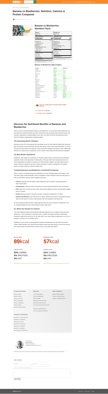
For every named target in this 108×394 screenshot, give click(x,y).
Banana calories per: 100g (18, 263)
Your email (35, 363)
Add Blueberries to (44, 113)
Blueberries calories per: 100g (49, 263)
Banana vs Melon (17, 305)
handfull (58, 263)
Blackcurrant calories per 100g (39, 300)
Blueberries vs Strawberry (19, 326)
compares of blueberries (22, 330)
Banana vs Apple (17, 294)
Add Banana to (43, 110)
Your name (16, 363)
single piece (28, 263)
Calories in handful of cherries (39, 308)
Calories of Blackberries (38, 296)
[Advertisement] (23, 50)
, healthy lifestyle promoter (23, 19)
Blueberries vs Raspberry (19, 328)
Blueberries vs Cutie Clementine (21, 317)
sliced (39, 263)
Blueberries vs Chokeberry (19, 319)
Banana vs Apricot (18, 296)
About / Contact (87, 391)
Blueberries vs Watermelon (19, 323)
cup (31, 263)
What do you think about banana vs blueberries (22, 367)
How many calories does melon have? (41, 305)
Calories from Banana (37, 294)
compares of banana (21, 307)
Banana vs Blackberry (18, 300)
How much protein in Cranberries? (40, 310)
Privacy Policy (80, 391)
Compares (18, 7)
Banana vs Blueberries (24, 7)
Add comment (17, 379)
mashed (34, 263)
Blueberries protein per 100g (39, 302)
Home (14, 7)
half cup (68, 263)
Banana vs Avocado (18, 298)
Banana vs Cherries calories (58, 296)
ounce (25, 263)
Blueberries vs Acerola (18, 321)
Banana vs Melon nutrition (58, 294)
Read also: (52, 105)
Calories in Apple (36, 298)
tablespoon (62, 263)
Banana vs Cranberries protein (59, 298)
